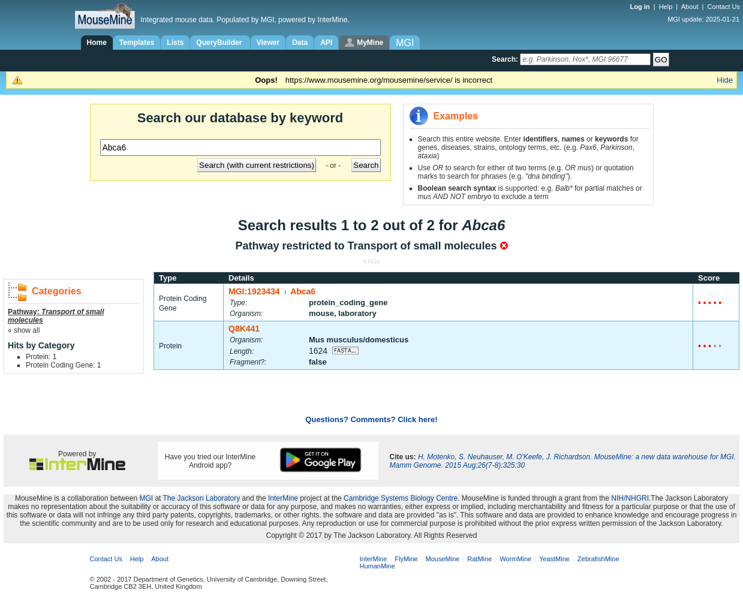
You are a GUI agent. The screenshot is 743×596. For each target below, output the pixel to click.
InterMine (283, 498)
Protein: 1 (41, 357)
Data (300, 42)
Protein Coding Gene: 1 (63, 365)
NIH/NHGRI (630, 498)
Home (97, 42)
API (326, 42)
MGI (146, 498)
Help (666, 6)
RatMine (479, 558)
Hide (725, 80)
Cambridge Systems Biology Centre (401, 498)
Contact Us (724, 6)
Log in (641, 6)
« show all (24, 330)
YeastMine (554, 558)
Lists (175, 42)
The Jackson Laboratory (201, 498)
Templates (136, 42)
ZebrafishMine (598, 558)
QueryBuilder (219, 42)
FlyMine (406, 558)
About (690, 6)
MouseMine (443, 558)
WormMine (515, 558)
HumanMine (377, 566)
